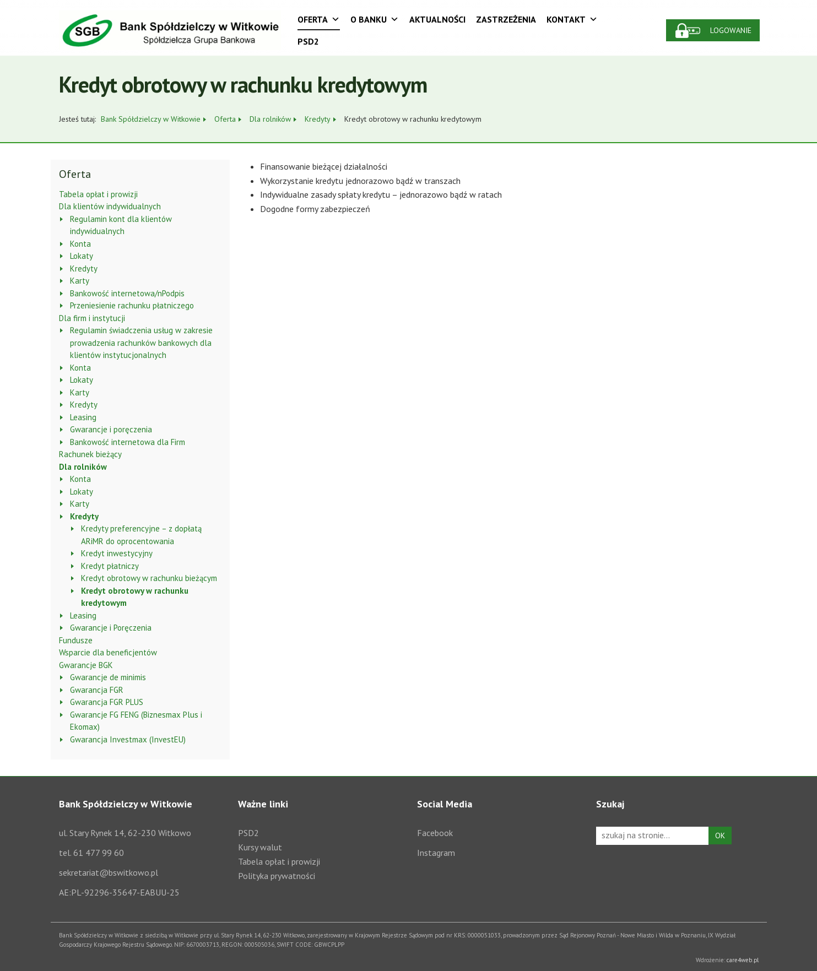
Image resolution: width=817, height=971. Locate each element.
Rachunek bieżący (90, 454)
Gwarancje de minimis (108, 677)
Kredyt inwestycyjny (117, 553)
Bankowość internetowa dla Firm (127, 442)
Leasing (83, 417)
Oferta (318, 19)
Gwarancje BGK (86, 665)
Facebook (435, 832)
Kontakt (572, 19)
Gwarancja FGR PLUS (106, 702)
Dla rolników (83, 467)
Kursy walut (260, 847)
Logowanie (731, 30)
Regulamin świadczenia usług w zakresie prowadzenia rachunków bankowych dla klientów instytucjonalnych (141, 342)
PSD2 (308, 41)
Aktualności (437, 19)
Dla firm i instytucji (92, 318)
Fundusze (76, 640)
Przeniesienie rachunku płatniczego (132, 305)
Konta (80, 243)
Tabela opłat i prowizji (98, 194)
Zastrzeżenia (506, 19)
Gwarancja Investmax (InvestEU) (128, 739)
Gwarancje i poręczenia (111, 429)
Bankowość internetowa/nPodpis (127, 293)
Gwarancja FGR (96, 690)
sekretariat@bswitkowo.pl (108, 872)
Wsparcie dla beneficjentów (108, 652)
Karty (79, 280)
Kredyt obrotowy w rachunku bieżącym (149, 578)
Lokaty (81, 256)
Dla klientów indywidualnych (110, 206)
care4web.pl (743, 960)
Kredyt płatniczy (110, 566)
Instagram (436, 852)
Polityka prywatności (276, 875)
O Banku (374, 19)
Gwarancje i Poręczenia (111, 627)
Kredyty (84, 268)
